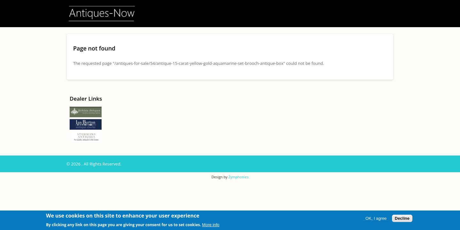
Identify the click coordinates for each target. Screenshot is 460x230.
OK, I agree (376, 219)
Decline (402, 218)
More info (210, 225)
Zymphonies (238, 176)
